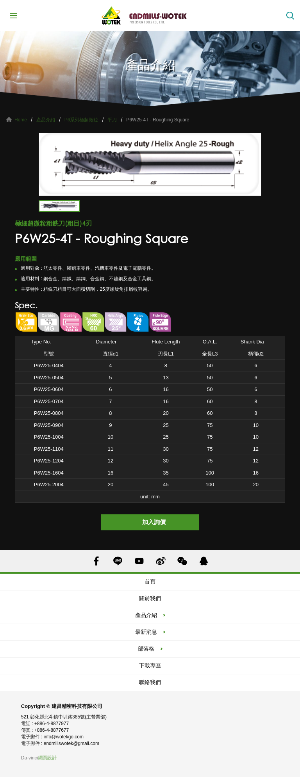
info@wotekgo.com (64, 737)
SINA (161, 561)
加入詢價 (154, 522)
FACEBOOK (96, 561)
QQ (204, 561)
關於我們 (150, 598)
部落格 (146, 648)
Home (20, 120)
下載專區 (150, 665)
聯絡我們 (150, 682)
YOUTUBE (139, 561)
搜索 (290, 15)
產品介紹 (45, 120)
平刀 (112, 120)
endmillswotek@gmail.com (71, 743)
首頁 (150, 581)
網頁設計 (47, 758)
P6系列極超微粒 (81, 120)
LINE (118, 561)
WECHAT (182, 561)
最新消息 (146, 632)
